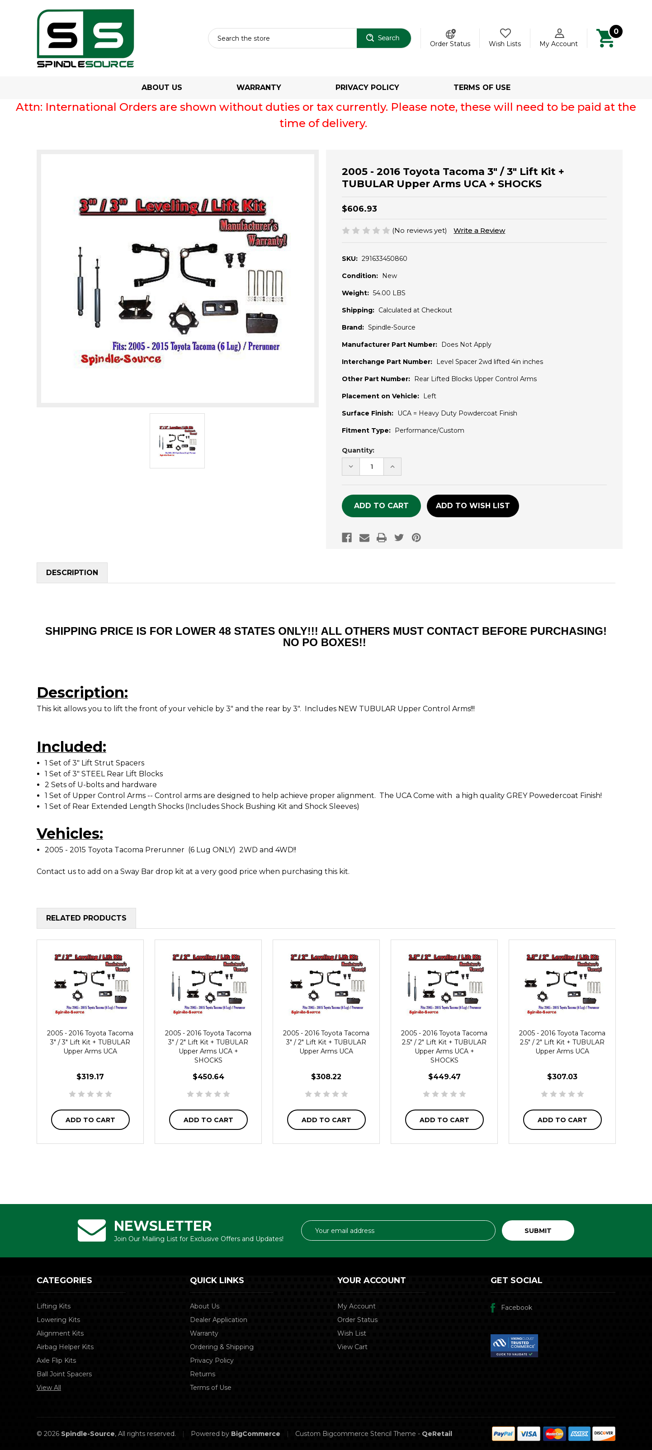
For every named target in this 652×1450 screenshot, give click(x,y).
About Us (162, 87)
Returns (202, 1374)
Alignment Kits (60, 1333)
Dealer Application (218, 1320)
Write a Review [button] (479, 230)
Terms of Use (482, 87)
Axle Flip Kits (56, 1360)
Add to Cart (90, 1120)
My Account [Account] (558, 44)
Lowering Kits (58, 1320)
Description (72, 572)
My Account (356, 1306)
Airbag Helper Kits (65, 1347)
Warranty (258, 87)
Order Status (450, 44)
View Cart (352, 1347)
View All (49, 1388)
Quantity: (358, 450)
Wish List (351, 1333)
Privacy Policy (367, 87)
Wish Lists (505, 44)
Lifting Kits (54, 1306)
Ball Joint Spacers (64, 1374)
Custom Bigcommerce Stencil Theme (355, 1434)
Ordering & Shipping (222, 1347)
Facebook (516, 1308)
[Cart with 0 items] (605, 37)
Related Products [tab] (86, 918)
